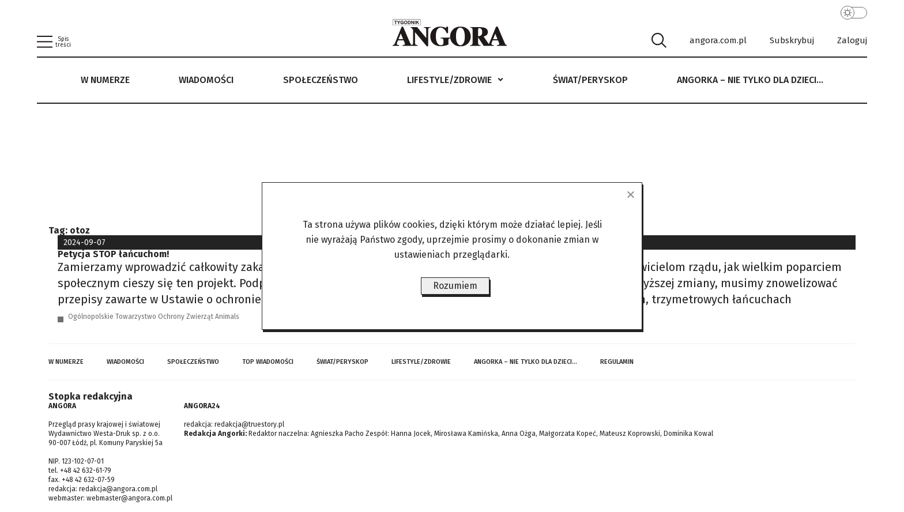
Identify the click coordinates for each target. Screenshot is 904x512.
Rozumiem (455, 285)
